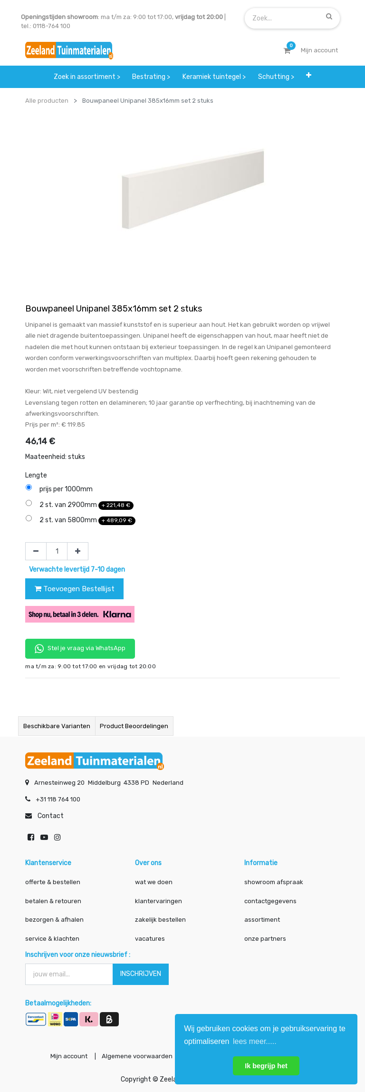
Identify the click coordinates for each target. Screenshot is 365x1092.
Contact (51, 814)
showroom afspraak (273, 880)
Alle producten (46, 100)
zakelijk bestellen (160, 918)
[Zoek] (329, 16)
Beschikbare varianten (56, 726)
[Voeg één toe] (77, 551)
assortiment (262, 918)
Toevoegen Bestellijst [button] (75, 589)
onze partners (265, 936)
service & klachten (52, 936)
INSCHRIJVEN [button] (140, 972)
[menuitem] (87, 77)
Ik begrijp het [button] (266, 1066)
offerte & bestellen (53, 880)
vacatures (150, 936)
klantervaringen (158, 899)
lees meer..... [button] (255, 1041)
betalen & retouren (53, 899)
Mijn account (64, 1055)
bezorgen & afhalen (54, 918)
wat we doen (154, 880)
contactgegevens (270, 899)
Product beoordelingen (134, 726)
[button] (308, 75)
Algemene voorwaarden (134, 1055)
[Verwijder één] (36, 551)
